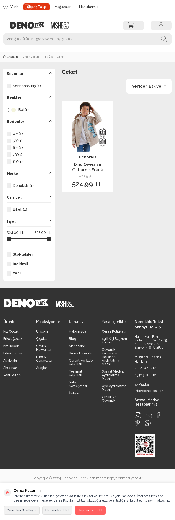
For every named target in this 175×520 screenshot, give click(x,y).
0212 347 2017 (145, 368)
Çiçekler (42, 339)
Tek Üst (48, 56)
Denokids (87, 157)
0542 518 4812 (145, 375)
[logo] (29, 25)
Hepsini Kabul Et (90, 510)
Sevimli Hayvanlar (43, 347)
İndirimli (17, 264)
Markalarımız (88, 7)
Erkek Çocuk (31, 56)
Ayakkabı (10, 360)
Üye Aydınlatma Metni (114, 387)
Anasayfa (10, 56)
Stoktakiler (20, 254)
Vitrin (10, 7)
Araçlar (41, 368)
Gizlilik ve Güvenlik (109, 398)
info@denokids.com (149, 391)
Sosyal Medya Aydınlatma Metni (113, 375)
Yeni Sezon (12, 375)
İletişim (74, 393)
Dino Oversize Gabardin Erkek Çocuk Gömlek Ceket (87, 167)
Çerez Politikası (114, 331)
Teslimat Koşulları (75, 373)
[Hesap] (161, 25)
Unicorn (42, 331)
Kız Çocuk (10, 331)
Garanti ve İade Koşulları (81, 362)
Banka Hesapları (81, 353)
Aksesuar (10, 368)
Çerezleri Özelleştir (22, 510)
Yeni (14, 273)
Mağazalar (63, 7)
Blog (72, 339)
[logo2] (60, 25)
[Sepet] (133, 25)
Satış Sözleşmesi (78, 384)
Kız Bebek (11, 346)
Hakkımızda (77, 331)
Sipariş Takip (36, 7)
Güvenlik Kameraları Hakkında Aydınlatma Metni (110, 357)
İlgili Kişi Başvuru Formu (114, 340)
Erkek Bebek (12, 353)
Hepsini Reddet (57, 510)
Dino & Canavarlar (44, 358)
